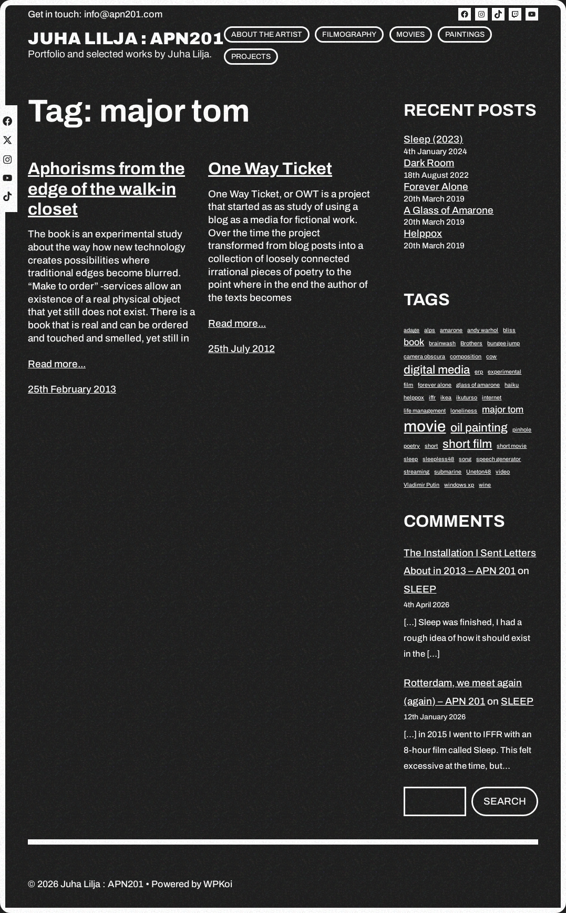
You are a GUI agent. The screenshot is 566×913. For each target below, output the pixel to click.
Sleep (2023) (433, 139)
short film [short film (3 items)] (467, 443)
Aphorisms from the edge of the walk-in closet (106, 188)
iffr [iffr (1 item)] (432, 397)
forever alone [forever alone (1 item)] (434, 385)
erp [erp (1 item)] (479, 372)
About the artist (266, 34)
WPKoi (217, 884)
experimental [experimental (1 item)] (504, 372)
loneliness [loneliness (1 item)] (463, 411)
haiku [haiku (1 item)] (512, 385)
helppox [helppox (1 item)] (414, 397)
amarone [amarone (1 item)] (451, 330)
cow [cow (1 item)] (491, 356)
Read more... (57, 363)
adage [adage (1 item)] (411, 330)
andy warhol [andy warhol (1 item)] (482, 330)
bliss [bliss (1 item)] (509, 330)
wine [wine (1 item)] (485, 485)
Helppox (423, 233)
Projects (251, 57)
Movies (410, 34)
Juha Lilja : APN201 (126, 39)
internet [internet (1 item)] (491, 397)
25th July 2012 (241, 348)
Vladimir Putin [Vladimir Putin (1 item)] (421, 485)
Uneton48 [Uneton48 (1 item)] (478, 472)
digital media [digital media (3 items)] (437, 369)
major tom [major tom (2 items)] (502, 409)
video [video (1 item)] (503, 472)
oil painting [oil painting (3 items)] (479, 427)
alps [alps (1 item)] (429, 330)
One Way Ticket (270, 168)
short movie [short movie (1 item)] (512, 446)
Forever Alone (436, 186)
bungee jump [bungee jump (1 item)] (503, 343)
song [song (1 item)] (465, 459)
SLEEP (420, 589)
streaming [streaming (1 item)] (416, 472)
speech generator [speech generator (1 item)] (498, 459)
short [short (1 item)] (431, 446)
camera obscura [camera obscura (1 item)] (424, 356)
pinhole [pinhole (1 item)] (521, 430)
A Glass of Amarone (448, 210)
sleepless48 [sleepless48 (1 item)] (438, 459)
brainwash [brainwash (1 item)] (442, 343)
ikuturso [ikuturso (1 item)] (466, 397)
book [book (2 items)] (414, 342)
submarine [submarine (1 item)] (447, 472)
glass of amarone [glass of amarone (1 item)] (478, 385)
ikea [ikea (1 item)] (445, 397)
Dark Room (429, 162)
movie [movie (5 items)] (425, 426)
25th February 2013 (72, 389)
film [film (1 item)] (408, 385)
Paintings (465, 34)
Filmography (349, 34)
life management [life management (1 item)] (425, 411)
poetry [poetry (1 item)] (412, 446)
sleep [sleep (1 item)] (411, 459)
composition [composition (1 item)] (465, 356)
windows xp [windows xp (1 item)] (459, 485)
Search (504, 801)
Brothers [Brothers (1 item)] (471, 343)
